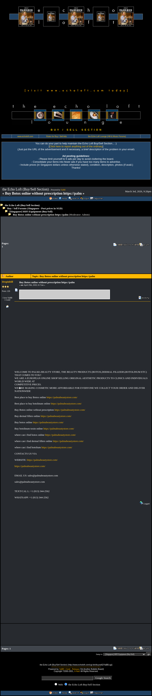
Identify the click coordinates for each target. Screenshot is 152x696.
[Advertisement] (76, 57)
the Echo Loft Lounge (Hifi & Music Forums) (107, 136)
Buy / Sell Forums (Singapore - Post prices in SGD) (35, 208)
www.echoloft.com (25, 136)
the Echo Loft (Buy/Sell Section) (22, 205)
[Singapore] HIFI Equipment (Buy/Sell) (31, 211)
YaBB (63, 190)
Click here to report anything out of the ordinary (76, 146)
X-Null (77, 671)
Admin (85, 214)
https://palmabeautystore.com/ (62, 397)
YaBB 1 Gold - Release (69, 669)
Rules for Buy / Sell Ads (56, 136)
